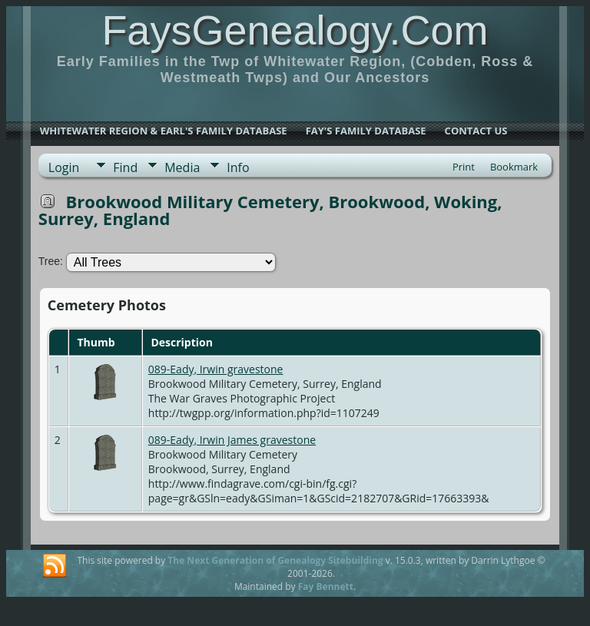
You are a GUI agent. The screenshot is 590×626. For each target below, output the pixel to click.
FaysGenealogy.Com (294, 30)
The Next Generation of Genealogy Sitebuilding (275, 560)
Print (463, 167)
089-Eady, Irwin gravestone (215, 369)
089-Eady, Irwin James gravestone (232, 439)
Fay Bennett (325, 586)
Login (64, 167)
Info (238, 167)
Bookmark (514, 167)
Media (182, 167)
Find (125, 167)
